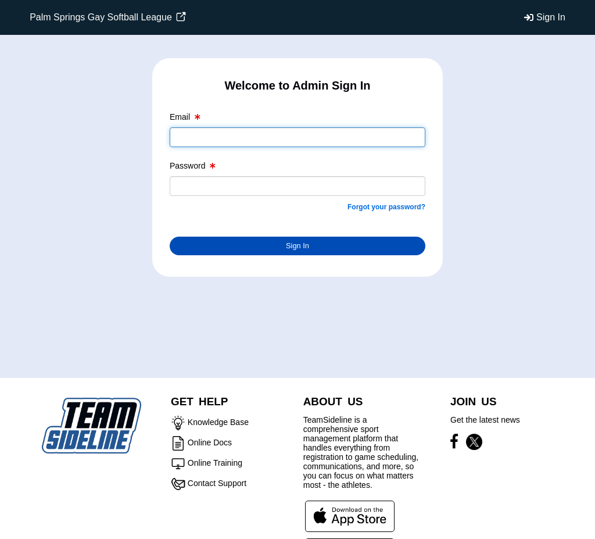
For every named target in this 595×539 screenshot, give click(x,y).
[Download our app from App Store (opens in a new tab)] (349, 515)
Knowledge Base (218, 422)
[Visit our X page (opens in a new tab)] (474, 443)
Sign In (550, 17)
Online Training (215, 462)
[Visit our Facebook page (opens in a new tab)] (457, 443)
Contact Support (217, 483)
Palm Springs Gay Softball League (108, 17)
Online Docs (210, 442)
